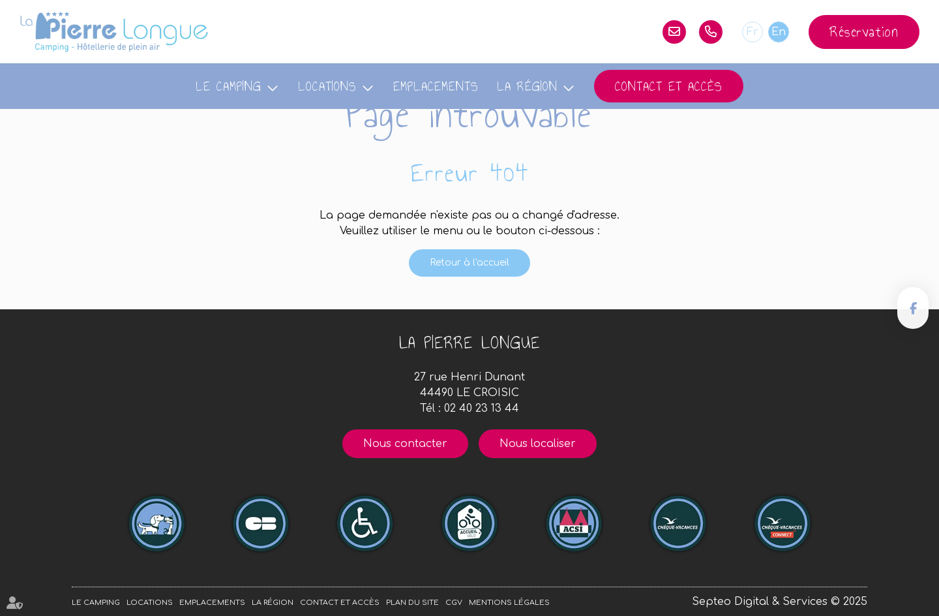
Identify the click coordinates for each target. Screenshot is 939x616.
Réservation (864, 31)
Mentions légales (509, 602)
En (778, 32)
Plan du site (412, 602)
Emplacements (436, 86)
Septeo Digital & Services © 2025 (779, 602)
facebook (912, 308)
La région (527, 86)
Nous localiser (537, 444)
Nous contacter (405, 444)
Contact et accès (669, 86)
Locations (327, 86)
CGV (453, 602)
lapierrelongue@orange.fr (674, 32)
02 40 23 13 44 (711, 32)
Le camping (228, 86)
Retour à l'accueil (469, 263)
